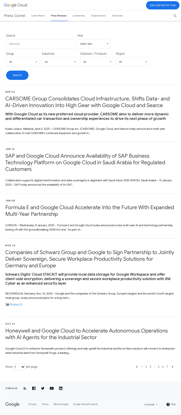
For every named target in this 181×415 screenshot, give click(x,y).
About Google (61, 404)
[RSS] (25, 388)
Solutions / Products (93, 53)
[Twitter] (42, 388)
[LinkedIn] (60, 388)
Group (10, 53)
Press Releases (58, 15)
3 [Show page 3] (150, 366)
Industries (48, 53)
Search (10, 35)
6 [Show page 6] (163, 366)
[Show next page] (172, 367)
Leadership (79, 15)
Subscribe (117, 15)
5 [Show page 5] (158, 366)
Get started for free (163, 5)
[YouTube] (51, 388)
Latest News (38, 15)
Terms (45, 404)
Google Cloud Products (85, 404)
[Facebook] (33, 388)
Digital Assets (98, 15)
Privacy (33, 404)
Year (80, 35)
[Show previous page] (137, 367)
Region (120, 53)
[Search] (175, 14)
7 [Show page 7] (167, 366)
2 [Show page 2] (146, 366)
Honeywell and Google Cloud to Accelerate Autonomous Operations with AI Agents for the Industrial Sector (86, 334)
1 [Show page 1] (142, 366)
